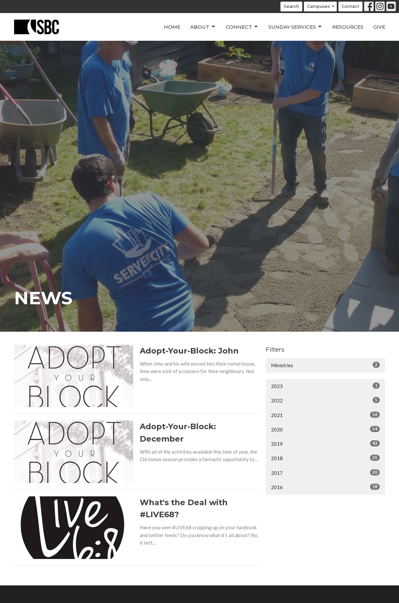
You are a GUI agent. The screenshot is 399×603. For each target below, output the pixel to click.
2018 (325, 458)
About (203, 26)
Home (172, 27)
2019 (325, 443)
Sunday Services (295, 26)
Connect (242, 26)
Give (379, 27)
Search (291, 6)
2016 (325, 487)
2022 (325, 400)
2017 (325, 472)
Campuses (321, 6)
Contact (350, 6)
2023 (325, 386)
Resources (347, 27)
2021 (325, 415)
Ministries (325, 365)
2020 (325, 429)
